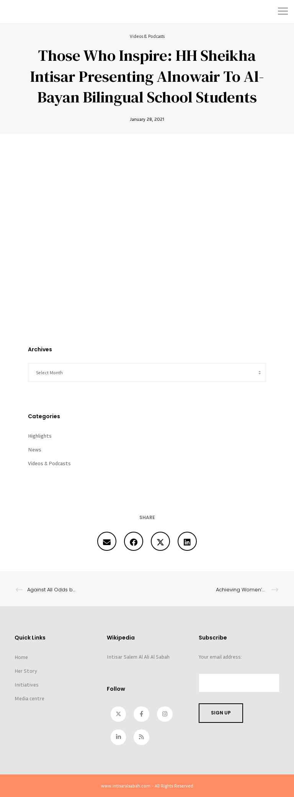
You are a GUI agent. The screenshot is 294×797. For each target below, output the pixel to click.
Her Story (26, 670)
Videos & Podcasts (147, 36)
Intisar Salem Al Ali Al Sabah (138, 656)
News (34, 449)
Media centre (29, 698)
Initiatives (27, 684)
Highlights (40, 435)
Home (21, 656)
